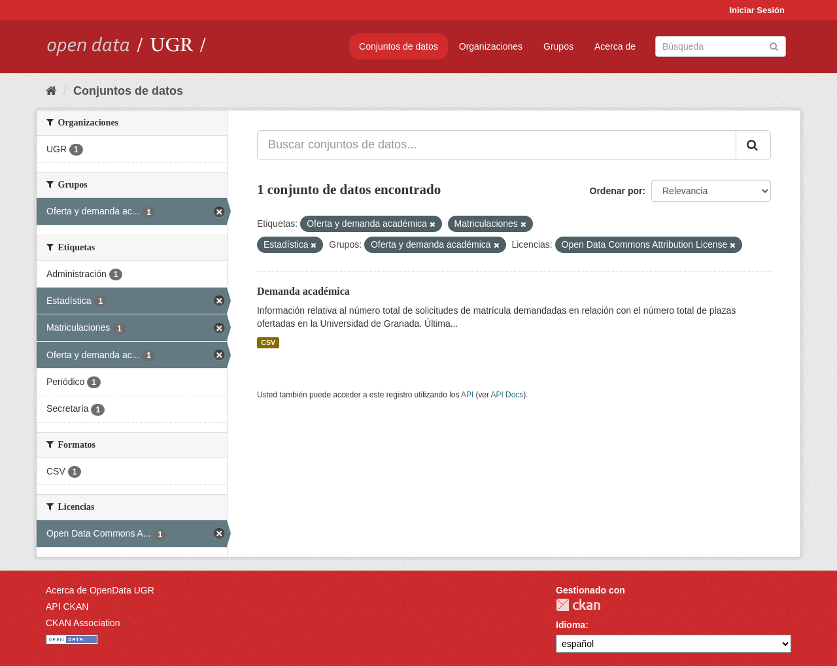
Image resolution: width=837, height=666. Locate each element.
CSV (268, 342)
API (467, 394)
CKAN (578, 605)
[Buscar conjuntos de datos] (720, 46)
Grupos (558, 46)
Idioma (570, 625)
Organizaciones (490, 46)
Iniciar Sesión (757, 10)
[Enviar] (773, 45)
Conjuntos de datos (398, 46)
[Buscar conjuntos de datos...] (496, 145)
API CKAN (67, 606)
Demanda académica (303, 291)
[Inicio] (51, 90)
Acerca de (615, 46)
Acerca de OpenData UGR (100, 590)
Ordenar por (616, 191)
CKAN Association (83, 623)
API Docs (507, 394)
